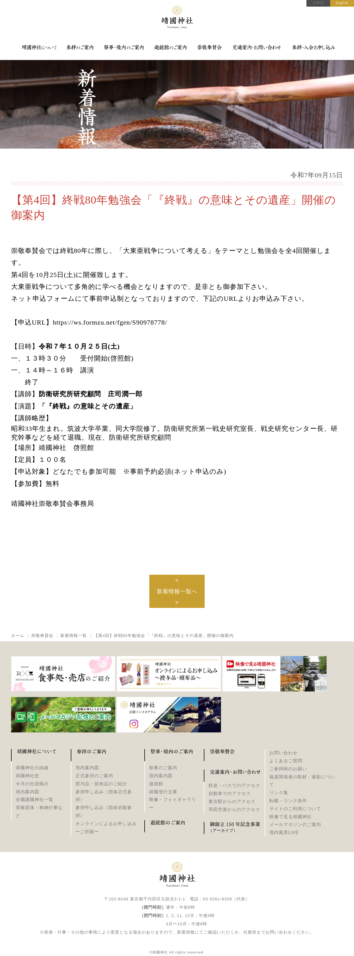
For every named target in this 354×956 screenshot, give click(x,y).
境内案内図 (27, 791)
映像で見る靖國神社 (290, 816)
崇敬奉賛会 (42, 635)
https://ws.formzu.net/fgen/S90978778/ (110, 322)
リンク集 (278, 792)
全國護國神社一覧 (34, 799)
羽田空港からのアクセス (234, 809)
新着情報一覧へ (177, 591)
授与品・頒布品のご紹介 (101, 783)
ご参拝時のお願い (288, 768)
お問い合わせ (283, 752)
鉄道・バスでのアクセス (234, 785)
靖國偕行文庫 (163, 791)
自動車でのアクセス (230, 793)
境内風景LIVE (284, 832)
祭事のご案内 (163, 767)
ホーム (17, 635)
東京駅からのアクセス (232, 801)
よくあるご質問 (285, 760)
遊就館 (156, 783)
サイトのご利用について (295, 808)
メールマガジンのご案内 (295, 824)
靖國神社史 (27, 775)
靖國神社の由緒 (32, 767)
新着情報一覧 (73, 635)
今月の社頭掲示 (32, 783)
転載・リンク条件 (288, 800)
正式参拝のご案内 (94, 775)
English (342, 3)
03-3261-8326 (217, 899)
